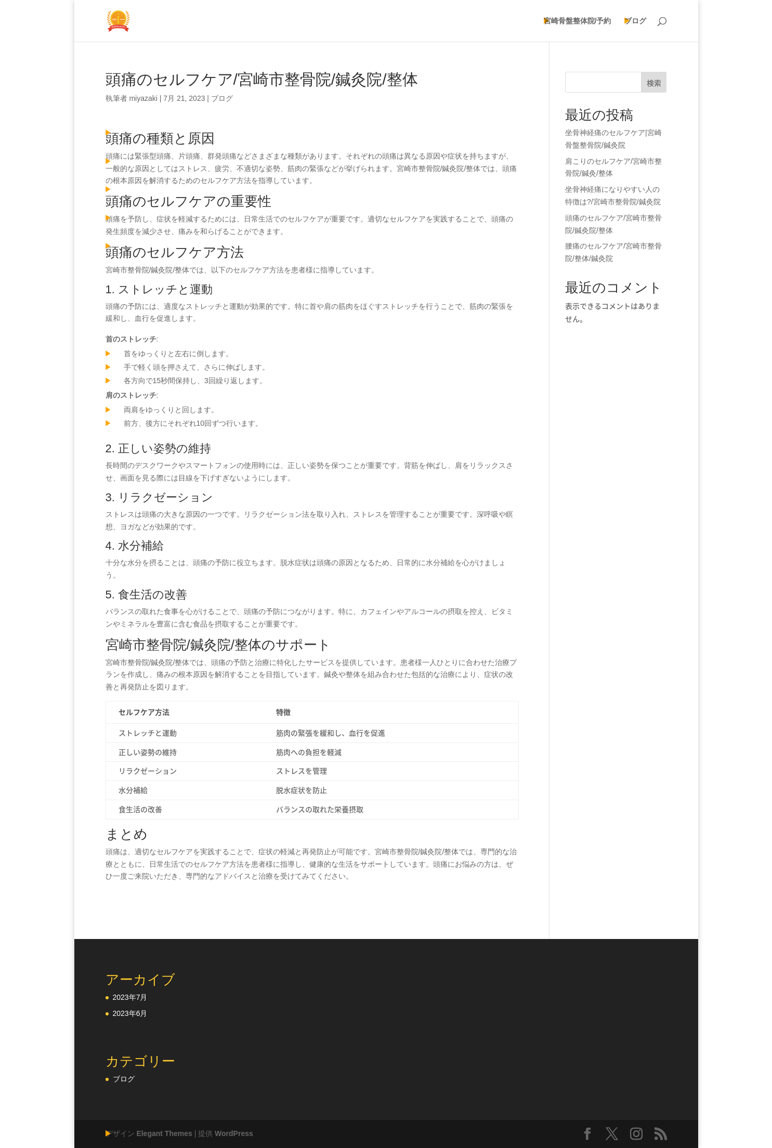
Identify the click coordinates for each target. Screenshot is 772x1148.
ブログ (635, 21)
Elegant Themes (164, 1133)
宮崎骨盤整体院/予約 (577, 21)
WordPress (234, 1133)
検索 (654, 82)
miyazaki (143, 98)
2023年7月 (130, 997)
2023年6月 (130, 1013)
